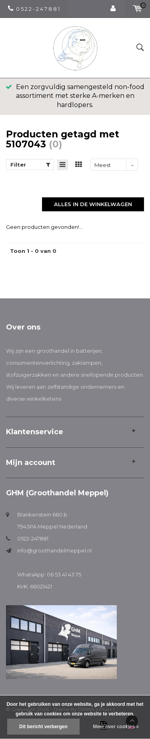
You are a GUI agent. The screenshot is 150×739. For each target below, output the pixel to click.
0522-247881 (32, 538)
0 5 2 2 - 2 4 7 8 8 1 (34, 9)
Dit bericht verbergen (43, 726)
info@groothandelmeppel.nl (54, 550)
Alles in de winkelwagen (93, 204)
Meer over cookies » (116, 726)
